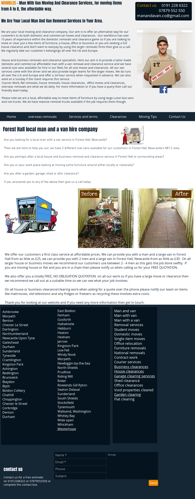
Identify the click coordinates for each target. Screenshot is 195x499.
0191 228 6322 (175, 5)
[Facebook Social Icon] (163, 89)
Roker (62, 381)
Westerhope (66, 429)
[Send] (153, 483)
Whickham (65, 424)
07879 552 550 (172, 10)
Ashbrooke (10, 312)
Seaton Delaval (69, 389)
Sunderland (66, 394)
